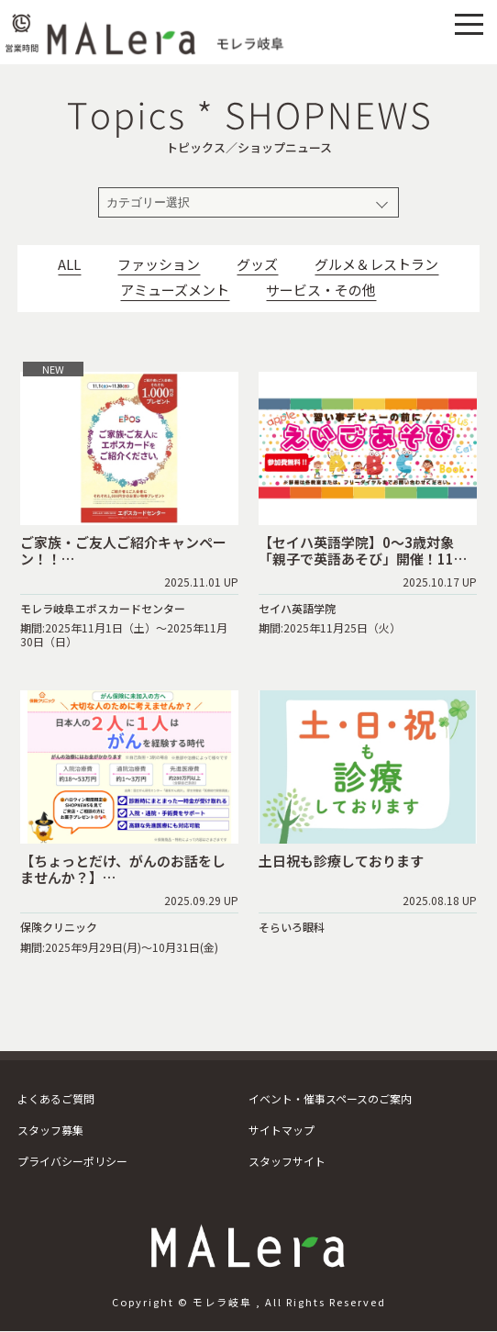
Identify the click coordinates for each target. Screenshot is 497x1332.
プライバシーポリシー (72, 1161)
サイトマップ (281, 1129)
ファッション (158, 264)
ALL (69, 264)
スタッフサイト (287, 1161)
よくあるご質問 (55, 1098)
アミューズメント (174, 290)
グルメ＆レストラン (376, 264)
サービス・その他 (321, 290)
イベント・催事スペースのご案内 (330, 1098)
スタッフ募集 (50, 1129)
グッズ (257, 264)
